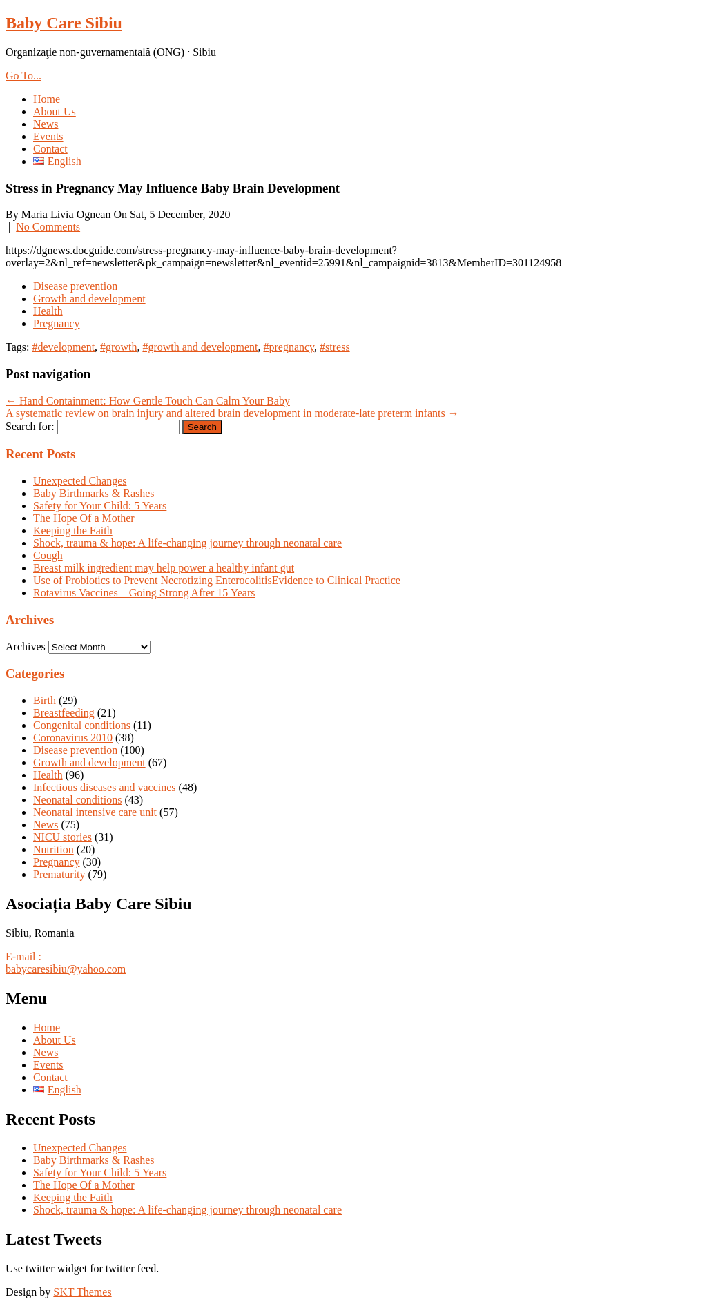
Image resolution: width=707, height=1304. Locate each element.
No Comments (48, 227)
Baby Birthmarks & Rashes (94, 493)
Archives (26, 646)
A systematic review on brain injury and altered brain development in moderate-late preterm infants (232, 413)
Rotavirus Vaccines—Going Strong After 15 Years (144, 593)
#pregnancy (288, 347)
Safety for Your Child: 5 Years (99, 506)
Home (46, 99)
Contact (50, 149)
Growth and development (89, 298)
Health (48, 311)
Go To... (23, 75)
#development (63, 347)
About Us (54, 111)
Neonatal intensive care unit (95, 812)
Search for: (30, 426)
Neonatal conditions (77, 800)
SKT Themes (82, 1292)
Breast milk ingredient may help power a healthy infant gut (163, 568)
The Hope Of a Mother (84, 518)
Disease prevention (75, 286)
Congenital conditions (81, 725)
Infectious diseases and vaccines (104, 787)
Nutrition (53, 849)
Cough (48, 555)
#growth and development (200, 347)
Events (48, 136)
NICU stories (62, 837)
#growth (118, 347)
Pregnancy (56, 323)
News (45, 124)
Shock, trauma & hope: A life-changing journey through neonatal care (187, 543)
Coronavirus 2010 (73, 737)
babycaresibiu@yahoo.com (66, 969)
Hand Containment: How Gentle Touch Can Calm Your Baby (148, 401)
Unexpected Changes (80, 481)
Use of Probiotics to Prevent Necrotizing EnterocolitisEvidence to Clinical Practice (216, 580)
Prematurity (59, 874)
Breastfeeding (64, 713)
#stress (335, 347)
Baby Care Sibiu (64, 23)
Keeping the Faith (73, 530)
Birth (44, 700)
